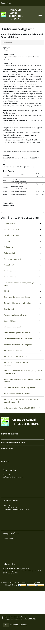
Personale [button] (7, 241)
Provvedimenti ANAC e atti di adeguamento (20, 387)
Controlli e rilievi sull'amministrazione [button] (17, 303)
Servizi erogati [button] (9, 309)
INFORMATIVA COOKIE (18, 625)
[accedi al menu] (40, 14)
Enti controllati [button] (9, 253)
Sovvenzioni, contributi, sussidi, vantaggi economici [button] (19, 283)
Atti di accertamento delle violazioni (17, 393)
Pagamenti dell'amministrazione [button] (15, 315)
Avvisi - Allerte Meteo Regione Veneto (13, 442)
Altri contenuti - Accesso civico (15, 356)
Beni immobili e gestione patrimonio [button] (17, 297)
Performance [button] (8, 247)
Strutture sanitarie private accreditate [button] (18, 338)
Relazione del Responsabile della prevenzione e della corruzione (23, 380)
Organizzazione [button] (9, 223)
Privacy (14, 585)
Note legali (8, 585)
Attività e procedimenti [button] (12, 259)
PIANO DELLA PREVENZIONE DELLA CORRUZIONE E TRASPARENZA (23, 372)
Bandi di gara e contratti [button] (13, 276)
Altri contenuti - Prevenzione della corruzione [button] (16, 363)
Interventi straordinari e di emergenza (18, 344)
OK (6, 625)
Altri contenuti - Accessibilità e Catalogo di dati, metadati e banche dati (21, 400)
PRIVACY (32, 619)
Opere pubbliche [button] (10, 321)
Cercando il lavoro (7, 448)
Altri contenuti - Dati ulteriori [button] (15, 350)
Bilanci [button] (6, 291)
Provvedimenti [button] (9, 265)
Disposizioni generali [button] (11, 229)
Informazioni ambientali (12, 327)
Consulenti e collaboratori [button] (13, 235)
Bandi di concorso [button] (10, 271)
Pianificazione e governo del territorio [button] (17, 332)
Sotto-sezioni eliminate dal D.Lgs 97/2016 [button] (19, 408)
